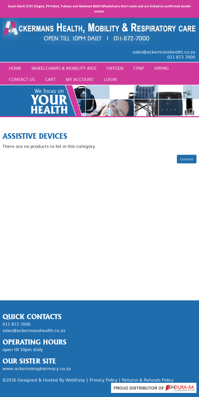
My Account (80, 79)
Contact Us (22, 79)
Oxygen (114, 68)
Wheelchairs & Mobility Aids (64, 68)
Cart (50, 79)
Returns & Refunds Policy (148, 379)
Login (110, 79)
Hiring (161, 68)
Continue (186, 159)
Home (15, 68)
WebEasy (75, 379)
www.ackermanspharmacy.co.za (37, 368)
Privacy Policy (103, 379)
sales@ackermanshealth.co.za (163, 51)
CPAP (138, 68)
